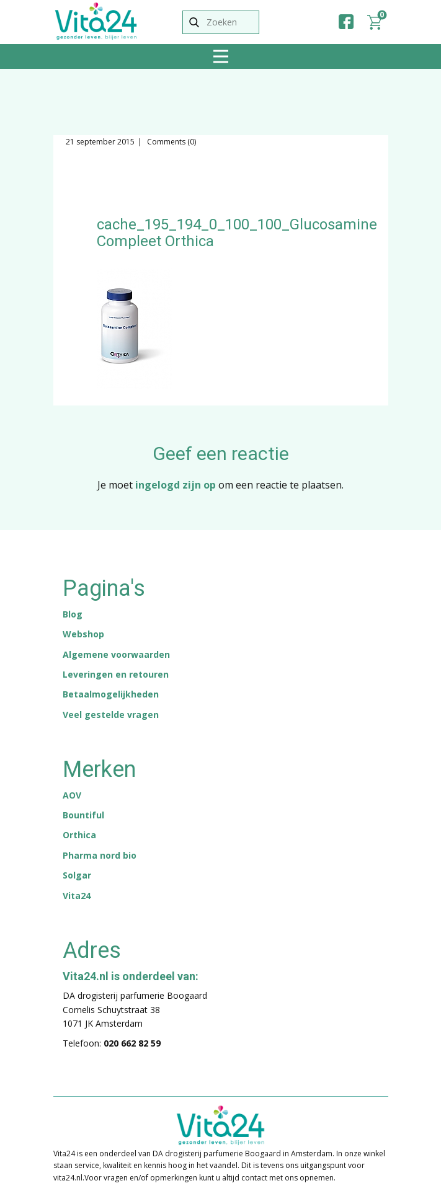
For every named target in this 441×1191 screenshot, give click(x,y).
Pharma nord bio (99, 855)
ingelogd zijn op (175, 485)
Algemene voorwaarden (116, 654)
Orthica (79, 835)
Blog (72, 614)
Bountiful (83, 815)
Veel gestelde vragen (111, 714)
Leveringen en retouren (116, 674)
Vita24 (77, 895)
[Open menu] (220, 56)
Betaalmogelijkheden (111, 694)
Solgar (77, 875)
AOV (72, 795)
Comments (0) (170, 141)
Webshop (83, 634)
